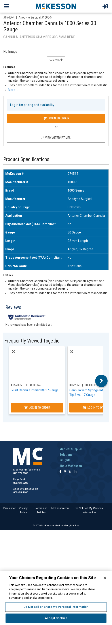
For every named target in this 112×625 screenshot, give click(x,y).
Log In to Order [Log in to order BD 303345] (37, 407)
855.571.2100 (20, 473)
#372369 (74, 385)
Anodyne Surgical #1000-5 (35, 17)
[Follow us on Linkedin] (75, 472)
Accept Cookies (56, 618)
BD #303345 (33, 385)
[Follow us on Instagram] (65, 472)
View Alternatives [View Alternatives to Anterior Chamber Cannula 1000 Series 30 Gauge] (56, 137)
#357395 (16, 385)
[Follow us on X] (70, 472)
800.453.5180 (20, 492)
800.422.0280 (20, 483)
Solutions (65, 454)
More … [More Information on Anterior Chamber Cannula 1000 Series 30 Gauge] (13, 90)
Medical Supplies (71, 449)
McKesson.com (60, 508)
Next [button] (101, 381)
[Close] (105, 578)
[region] (56, 598)
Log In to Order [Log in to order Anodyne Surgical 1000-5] (56, 118)
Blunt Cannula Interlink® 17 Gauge (35, 390)
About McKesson (70, 466)
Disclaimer (9, 508)
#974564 (8, 17)
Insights (64, 460)
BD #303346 (92, 385)
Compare (56, 59)
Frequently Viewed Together (32, 341)
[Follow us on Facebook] (60, 472)
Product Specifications (26, 159)
